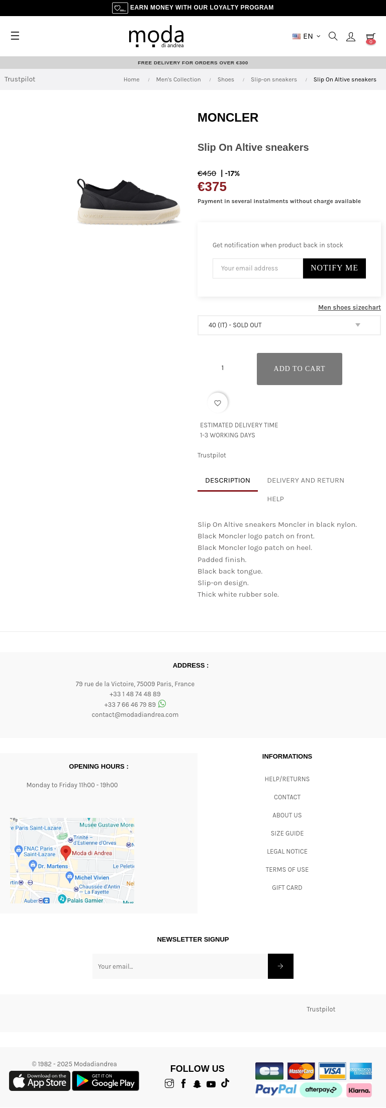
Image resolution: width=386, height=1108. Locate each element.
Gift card (287, 887)
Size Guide (287, 833)
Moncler (228, 117)
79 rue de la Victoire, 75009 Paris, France (135, 684)
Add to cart (300, 369)
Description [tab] (227, 480)
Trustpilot (20, 79)
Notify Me (334, 267)
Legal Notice (287, 851)
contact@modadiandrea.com (135, 715)
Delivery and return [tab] (305, 480)
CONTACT (287, 797)
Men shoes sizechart (349, 307)
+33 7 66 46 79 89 (135, 704)
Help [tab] (275, 498)
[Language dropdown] (307, 36)
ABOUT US (287, 815)
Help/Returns (287, 779)
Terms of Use (287, 869)
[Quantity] (223, 368)
